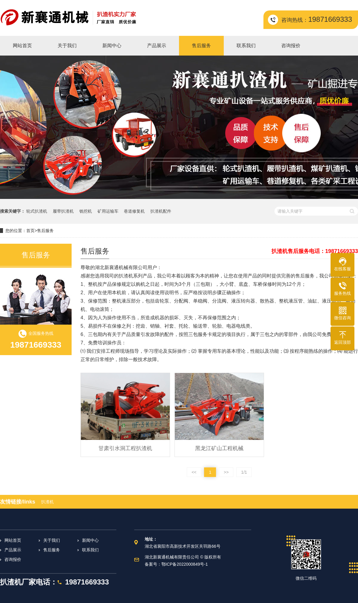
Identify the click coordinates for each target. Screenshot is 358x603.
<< (194, 472)
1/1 (244, 472)
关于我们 (51, 540)
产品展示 (12, 549)
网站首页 (12, 540)
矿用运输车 (108, 211)
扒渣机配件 (160, 211)
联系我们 (90, 549)
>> (226, 472)
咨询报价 (12, 559)
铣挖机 (85, 211)
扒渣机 (47, 501)
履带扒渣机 (63, 211)
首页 (30, 230)
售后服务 (45, 230)
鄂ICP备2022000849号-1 (184, 564)
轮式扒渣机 (36, 211)
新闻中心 (90, 540)
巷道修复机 (134, 211)
